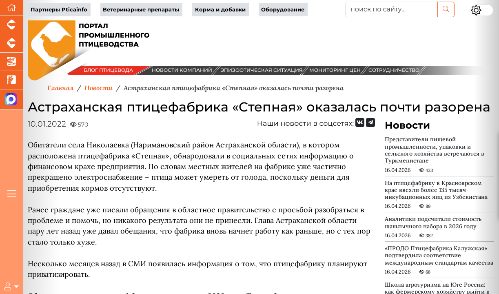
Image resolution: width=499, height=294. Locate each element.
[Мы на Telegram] (370, 122)
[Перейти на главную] (11, 8)
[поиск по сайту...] (391, 9)
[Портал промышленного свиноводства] (11, 25)
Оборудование (282, 10)
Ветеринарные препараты (141, 10)
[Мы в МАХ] (11, 99)
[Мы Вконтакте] (359, 122)
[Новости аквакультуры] (11, 62)
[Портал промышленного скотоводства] (11, 43)
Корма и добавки (220, 10)
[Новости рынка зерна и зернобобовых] (11, 80)
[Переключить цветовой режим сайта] (481, 10)
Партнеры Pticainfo (59, 10)
